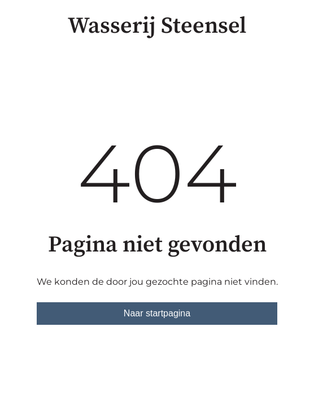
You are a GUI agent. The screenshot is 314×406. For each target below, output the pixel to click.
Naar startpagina (157, 313)
